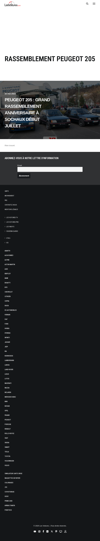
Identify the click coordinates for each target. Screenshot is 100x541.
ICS (7, 243)
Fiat (6, 319)
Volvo (7, 465)
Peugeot (8, 420)
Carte (7, 191)
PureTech (8, 510)
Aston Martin (10, 264)
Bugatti (7, 283)
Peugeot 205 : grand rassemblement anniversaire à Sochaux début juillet (27, 112)
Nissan (7, 406)
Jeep (6, 347)
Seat (6, 438)
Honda (7, 328)
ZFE (6, 487)
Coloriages (9, 483)
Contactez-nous (11, 205)
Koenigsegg (9, 356)
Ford (6, 324)
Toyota (7, 456)
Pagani (7, 415)
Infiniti (7, 337)
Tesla (7, 452)
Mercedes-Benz (10, 397)
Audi (6, 269)
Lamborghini (9, 360)
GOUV (6, 496)
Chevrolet (9, 292)
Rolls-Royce (9, 433)
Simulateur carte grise (13, 473)
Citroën (8, 296)
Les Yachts (10, 227)
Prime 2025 (8, 501)
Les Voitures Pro (12, 222)
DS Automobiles (11, 310)
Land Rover (9, 369)
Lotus (7, 379)
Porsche (8, 424)
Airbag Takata (10, 505)
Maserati (8, 383)
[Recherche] (86, 3)
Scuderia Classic (12, 231)
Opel (6, 411)
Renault (8, 429)
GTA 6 (8, 238)
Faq (6, 200)
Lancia (7, 365)
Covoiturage (9, 492)
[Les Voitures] (13, 3)
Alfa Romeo (9, 255)
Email (19, 165)
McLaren (8, 392)
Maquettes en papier (12, 478)
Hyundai (7, 333)
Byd (6, 287)
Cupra (7, 301)
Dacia (7, 306)
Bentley (8, 274)
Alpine (7, 260)
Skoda (7, 443)
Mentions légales (11, 209)
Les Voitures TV (12, 217)
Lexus (7, 374)
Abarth (7, 251)
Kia (6, 351)
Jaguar (7, 342)
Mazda (7, 388)
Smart (7, 447)
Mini (6, 401)
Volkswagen (9, 461)
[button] (94, 3)
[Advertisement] (50, 29)
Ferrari (7, 315)
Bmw (6, 278)
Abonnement (9, 196)
